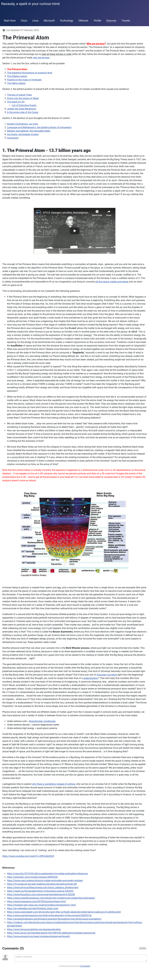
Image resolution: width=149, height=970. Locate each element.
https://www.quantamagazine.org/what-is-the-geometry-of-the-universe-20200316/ (49, 915)
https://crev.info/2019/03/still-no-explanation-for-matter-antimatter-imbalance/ (47, 873)
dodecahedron (90, 678)
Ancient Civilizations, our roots (22, 124)
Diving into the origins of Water (23, 98)
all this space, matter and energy (112, 281)
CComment (85, 966)
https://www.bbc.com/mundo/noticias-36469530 (32, 877)
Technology (66, 20)
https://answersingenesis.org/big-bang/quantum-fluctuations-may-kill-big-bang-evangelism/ (54, 919)
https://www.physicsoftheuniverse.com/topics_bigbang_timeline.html (42, 887)
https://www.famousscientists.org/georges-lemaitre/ (34, 929)
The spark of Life (15, 101)
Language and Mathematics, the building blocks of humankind (39, 127)
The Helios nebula (16, 83)
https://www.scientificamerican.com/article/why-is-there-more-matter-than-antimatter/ (51, 898)
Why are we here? (96, 43)
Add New (143, 948)
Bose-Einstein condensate (42, 721)
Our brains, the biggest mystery (23, 134)
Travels (125, 20)
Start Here (10, 20)
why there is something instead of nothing (53, 784)
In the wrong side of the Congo (22, 112)
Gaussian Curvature (106, 674)
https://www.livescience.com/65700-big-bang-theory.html (36, 901)
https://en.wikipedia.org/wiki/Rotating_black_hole (32, 908)
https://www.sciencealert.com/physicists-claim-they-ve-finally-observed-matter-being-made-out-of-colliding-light (64, 912)
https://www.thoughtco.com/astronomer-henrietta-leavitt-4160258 (41, 894)
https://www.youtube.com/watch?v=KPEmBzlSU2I (28, 856)
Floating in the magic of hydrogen (24, 79)
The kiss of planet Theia (19, 94)
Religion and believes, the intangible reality (28, 131)
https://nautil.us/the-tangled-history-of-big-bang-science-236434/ (40, 891)
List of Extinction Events (24, 105)
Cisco (24, 20)
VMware (83, 20)
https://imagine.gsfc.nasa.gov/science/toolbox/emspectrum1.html (41, 905)
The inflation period (17, 76)
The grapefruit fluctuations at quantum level (29, 72)
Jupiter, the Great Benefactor (21, 108)
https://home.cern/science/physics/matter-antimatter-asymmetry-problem (45, 880)
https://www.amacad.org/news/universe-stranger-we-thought (38, 936)
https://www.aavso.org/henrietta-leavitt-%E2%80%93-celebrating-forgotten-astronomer (51, 932)
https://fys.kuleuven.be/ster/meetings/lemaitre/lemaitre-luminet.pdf (42, 884)
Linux (35, 20)
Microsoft (49, 20)
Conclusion (12, 137)
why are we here (41, 57)
